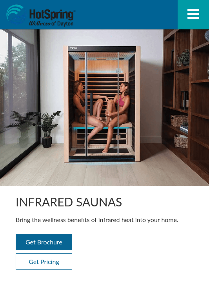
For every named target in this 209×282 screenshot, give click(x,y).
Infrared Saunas (40, 15)
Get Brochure (43, 242)
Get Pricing (44, 261)
